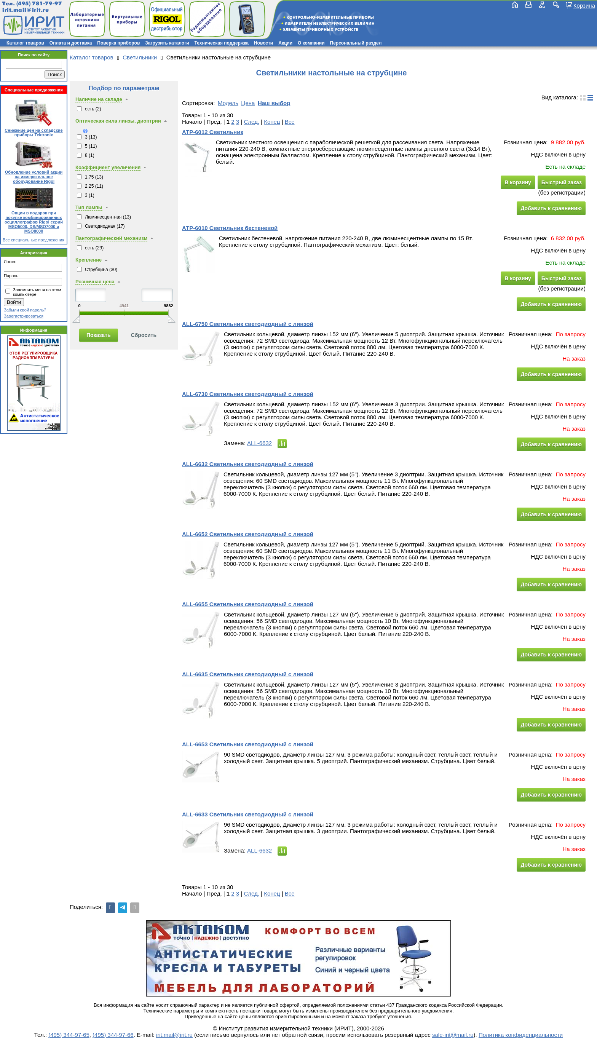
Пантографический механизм (111, 238)
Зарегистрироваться (23, 316)
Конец (272, 121)
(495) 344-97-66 (113, 1035)
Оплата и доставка (70, 43)
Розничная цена (95, 281)
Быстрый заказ (561, 182)
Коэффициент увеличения (107, 167)
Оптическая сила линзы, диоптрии (118, 121)
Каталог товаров (25, 43)
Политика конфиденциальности (521, 1035)
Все (290, 121)
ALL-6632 (259, 443)
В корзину (517, 182)
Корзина (584, 5)
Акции (285, 43)
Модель (228, 103)
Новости (263, 43)
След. (251, 121)
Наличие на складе (98, 99)
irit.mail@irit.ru (25, 10)
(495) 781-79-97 (39, 3)
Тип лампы (88, 207)
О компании (311, 43)
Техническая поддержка (222, 43)
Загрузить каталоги (167, 43)
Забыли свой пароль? (25, 310)
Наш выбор (274, 103)
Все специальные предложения (33, 240)
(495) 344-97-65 (68, 1035)
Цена (248, 103)
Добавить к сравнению (551, 208)
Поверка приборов (118, 43)
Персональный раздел (356, 43)
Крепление (88, 260)
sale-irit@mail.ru (453, 1035)
